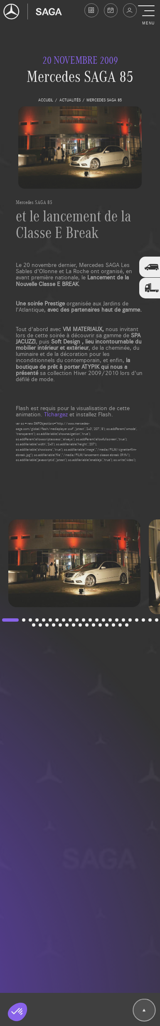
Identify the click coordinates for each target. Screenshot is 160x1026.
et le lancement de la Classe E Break (73, 223)
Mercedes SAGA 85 (34, 202)
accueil (45, 100)
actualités (70, 100)
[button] (148, 15)
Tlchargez (56, 414)
